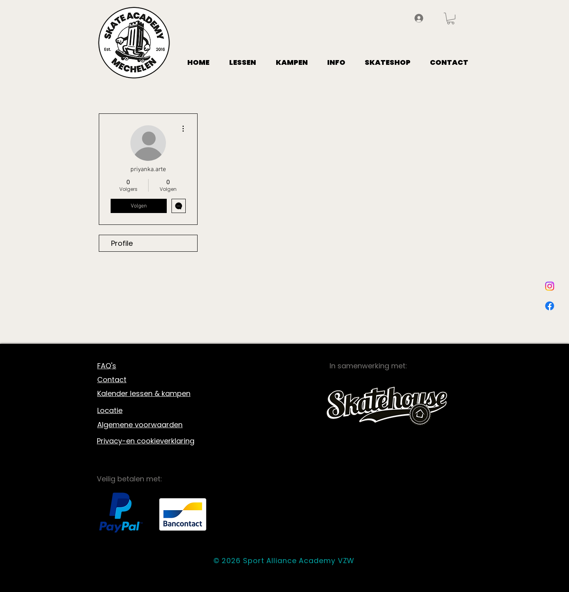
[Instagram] (550, 286)
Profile (122, 243)
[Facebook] (550, 306)
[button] (451, 18)
